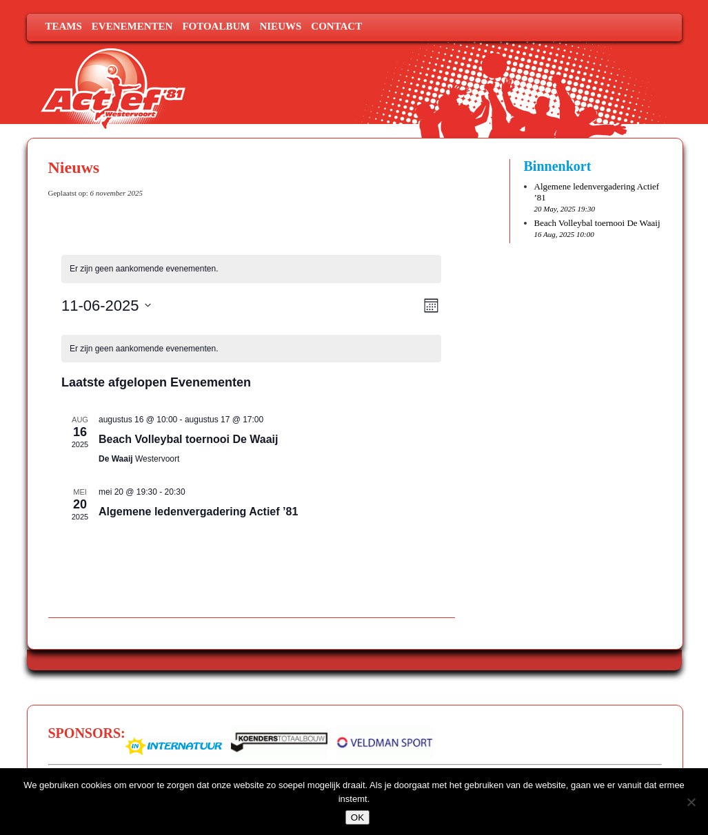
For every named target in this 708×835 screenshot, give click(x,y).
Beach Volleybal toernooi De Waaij (189, 439)
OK (357, 817)
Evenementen (132, 26)
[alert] (251, 269)
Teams (63, 26)
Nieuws (280, 26)
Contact (336, 26)
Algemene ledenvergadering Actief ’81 (198, 511)
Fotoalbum (216, 26)
